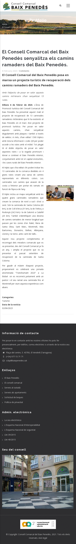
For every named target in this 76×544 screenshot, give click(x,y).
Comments (24, 71)
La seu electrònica (12, 420)
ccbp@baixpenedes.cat (14, 360)
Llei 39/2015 (10, 434)
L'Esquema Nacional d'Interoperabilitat (22, 425)
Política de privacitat (13, 402)
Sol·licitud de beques (13, 397)
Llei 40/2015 (10, 439)
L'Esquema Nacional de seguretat (20, 429)
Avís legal (42, 538)
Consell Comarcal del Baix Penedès (34, 534)
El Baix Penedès (11, 378)
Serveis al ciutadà (12, 387)
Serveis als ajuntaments (15, 392)
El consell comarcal (13, 382)
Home (4, 24)
